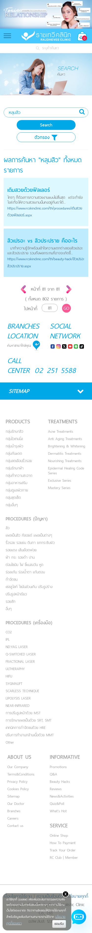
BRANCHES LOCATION (23, 331)
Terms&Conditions (20, 774)
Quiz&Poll (57, 803)
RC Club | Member (64, 857)
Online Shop (59, 835)
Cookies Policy (18, 789)
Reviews (56, 789)
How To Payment (63, 843)
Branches (13, 811)
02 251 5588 (55, 370)
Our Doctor (15, 803)
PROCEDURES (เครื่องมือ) (29, 622)
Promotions (58, 767)
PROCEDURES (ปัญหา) (27, 519)
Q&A (53, 774)
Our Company (17, 767)
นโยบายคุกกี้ (78, 896)
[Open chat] (78, 919)
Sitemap (13, 796)
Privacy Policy (17, 781)
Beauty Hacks (60, 781)
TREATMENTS (63, 421)
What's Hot (58, 811)
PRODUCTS (18, 421)
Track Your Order (63, 850)
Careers (12, 818)
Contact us (15, 826)
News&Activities (62, 796)
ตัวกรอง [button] (46, 137)
